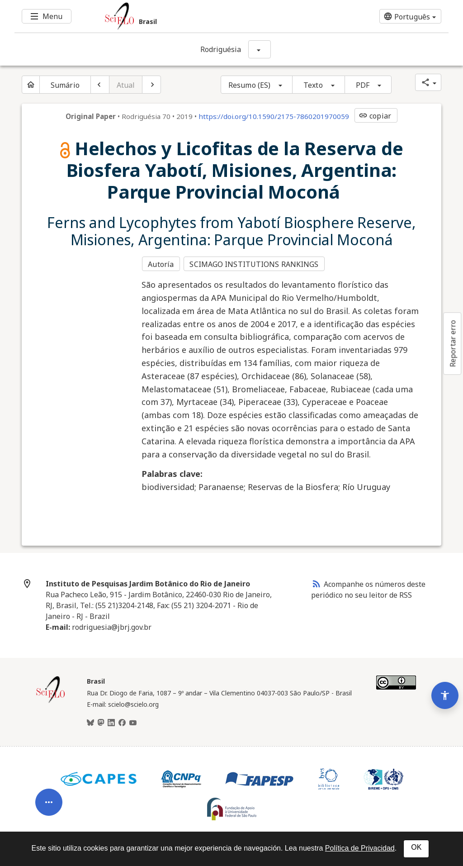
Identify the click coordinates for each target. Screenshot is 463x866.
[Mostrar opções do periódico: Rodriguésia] (259, 49)
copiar (375, 116)
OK (416, 847)
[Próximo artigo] (151, 85)
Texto (313, 85)
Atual (126, 85)
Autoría (161, 263)
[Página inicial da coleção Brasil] (50, 700)
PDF (362, 85)
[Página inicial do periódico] (31, 85)
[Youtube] (133, 722)
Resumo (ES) (249, 85)
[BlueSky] (90, 722)
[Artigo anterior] (99, 85)
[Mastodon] (101, 722)
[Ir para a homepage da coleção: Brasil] (195, 16)
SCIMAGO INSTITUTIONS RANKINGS (255, 263)
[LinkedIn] (111, 722)
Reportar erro (453, 343)
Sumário (65, 85)
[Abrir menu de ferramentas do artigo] (48, 792)
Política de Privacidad (360, 848)
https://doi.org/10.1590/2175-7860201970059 (273, 116)
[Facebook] (122, 722)
